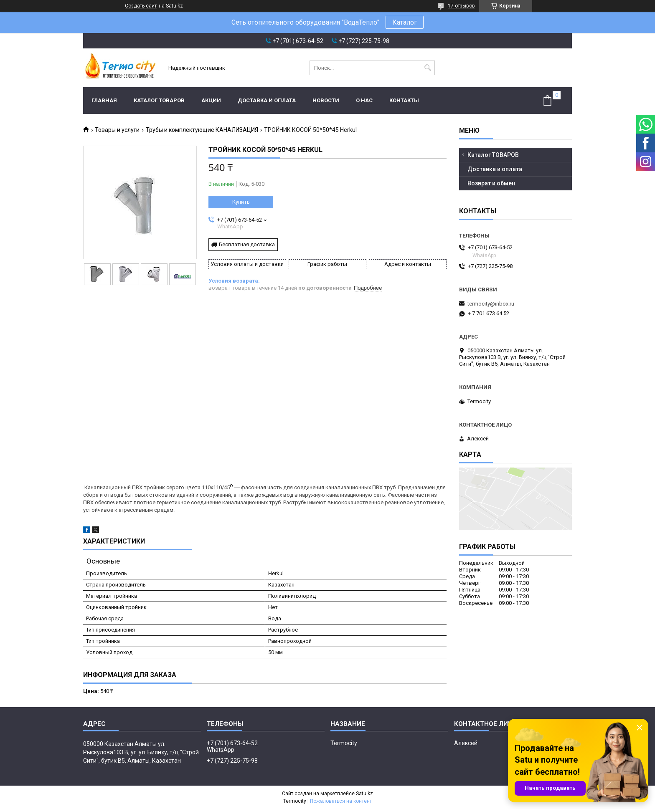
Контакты (404, 100)
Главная (104, 100)
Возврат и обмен (491, 183)
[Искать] (427, 68)
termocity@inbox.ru (490, 304)
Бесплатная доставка (247, 244)
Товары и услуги (117, 129)
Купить (241, 202)
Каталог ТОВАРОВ (159, 100)
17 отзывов (461, 6)
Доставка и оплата (267, 100)
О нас (364, 100)
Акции (211, 100)
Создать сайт (141, 6)
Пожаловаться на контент (341, 801)
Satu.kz (364, 793)
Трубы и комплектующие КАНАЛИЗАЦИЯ (202, 129)
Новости (325, 100)
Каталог (404, 22)
